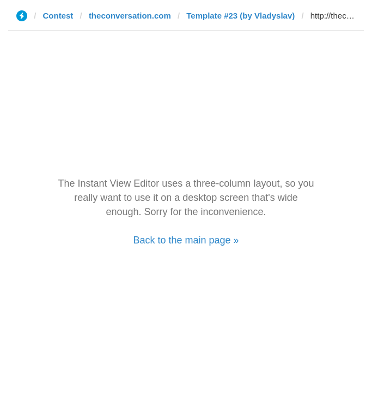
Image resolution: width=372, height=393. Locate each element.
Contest (58, 15)
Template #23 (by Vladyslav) (240, 15)
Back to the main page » (186, 240)
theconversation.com (130, 15)
